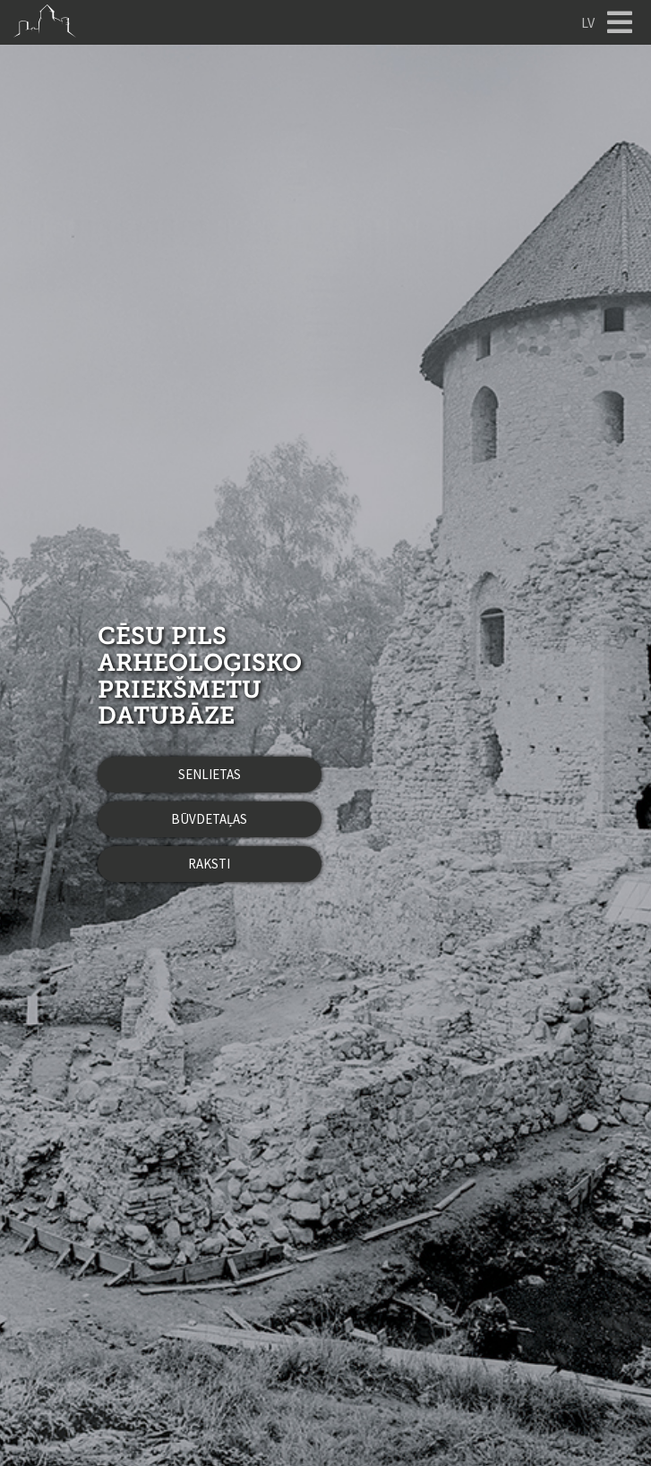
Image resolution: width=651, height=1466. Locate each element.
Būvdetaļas (209, 818)
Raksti (209, 863)
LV (588, 22)
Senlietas (209, 774)
